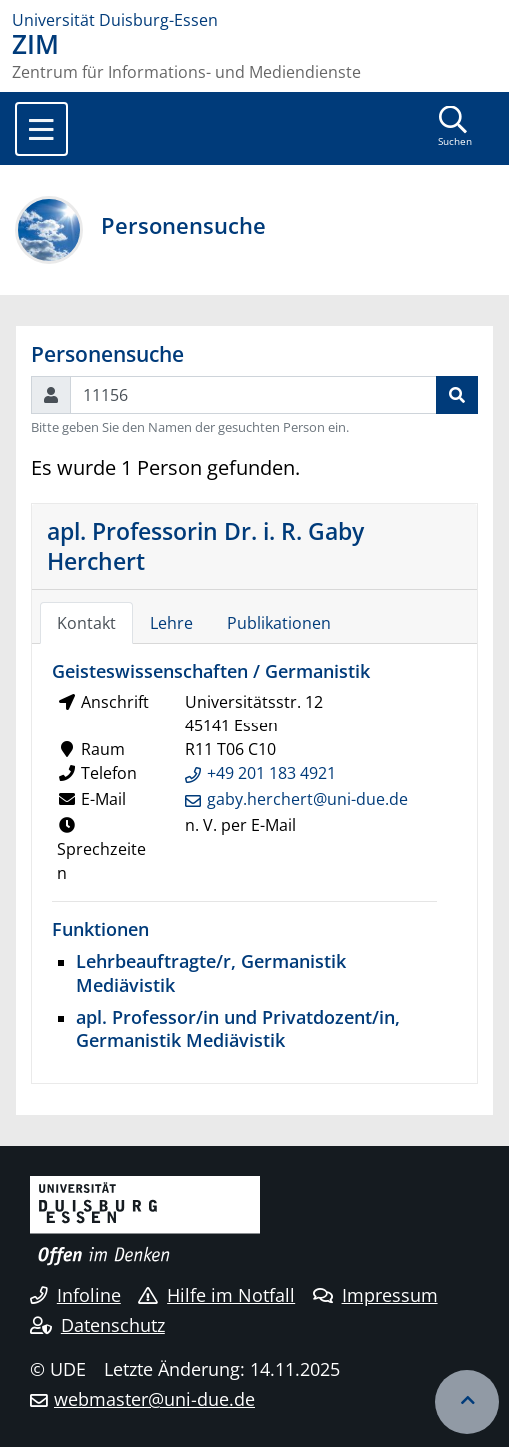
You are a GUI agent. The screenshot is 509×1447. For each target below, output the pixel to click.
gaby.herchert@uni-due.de (307, 799)
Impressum (375, 1295)
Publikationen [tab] (279, 623)
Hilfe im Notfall (216, 1295)
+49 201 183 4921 (271, 773)
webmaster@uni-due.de (154, 1399)
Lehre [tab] (171, 623)
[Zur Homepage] (254, 20)
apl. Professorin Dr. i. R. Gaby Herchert (205, 546)
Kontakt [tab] (86, 623)
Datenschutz (97, 1325)
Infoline (75, 1295)
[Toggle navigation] (41, 129)
